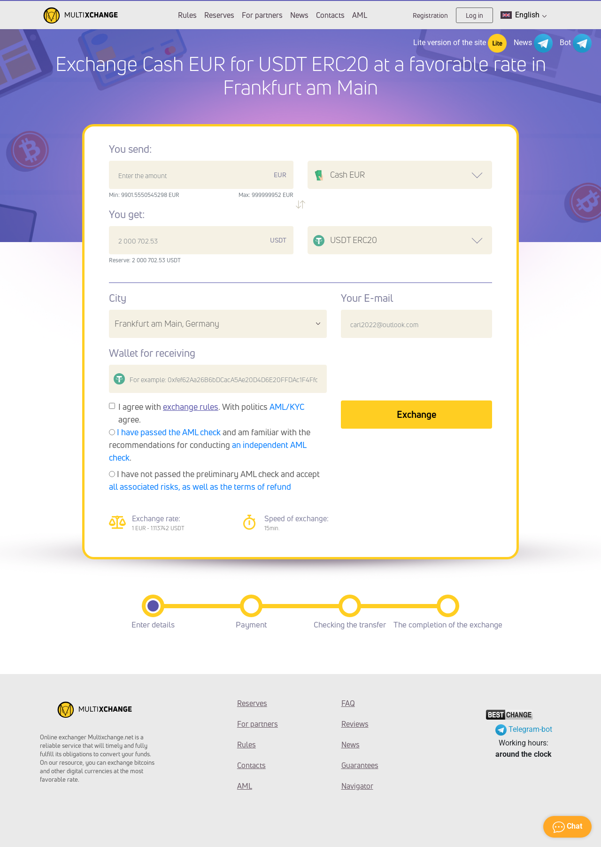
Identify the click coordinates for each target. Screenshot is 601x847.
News (299, 15)
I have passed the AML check (169, 432)
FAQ (348, 703)
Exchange (416, 414)
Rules (187, 15)
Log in (474, 15)
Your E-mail (367, 298)
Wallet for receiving (152, 353)
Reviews (355, 724)
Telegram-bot (523, 729)
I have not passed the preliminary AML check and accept (214, 480)
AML (359, 15)
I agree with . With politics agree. (211, 413)
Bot (576, 43)
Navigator (357, 786)
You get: (127, 214)
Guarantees (359, 765)
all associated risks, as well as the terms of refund (200, 486)
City (117, 298)
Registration (430, 15)
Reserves (219, 15)
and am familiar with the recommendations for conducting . (209, 444)
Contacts (330, 15)
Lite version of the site (460, 43)
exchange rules (190, 406)
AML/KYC (287, 406)
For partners (262, 15)
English (524, 15)
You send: (130, 149)
